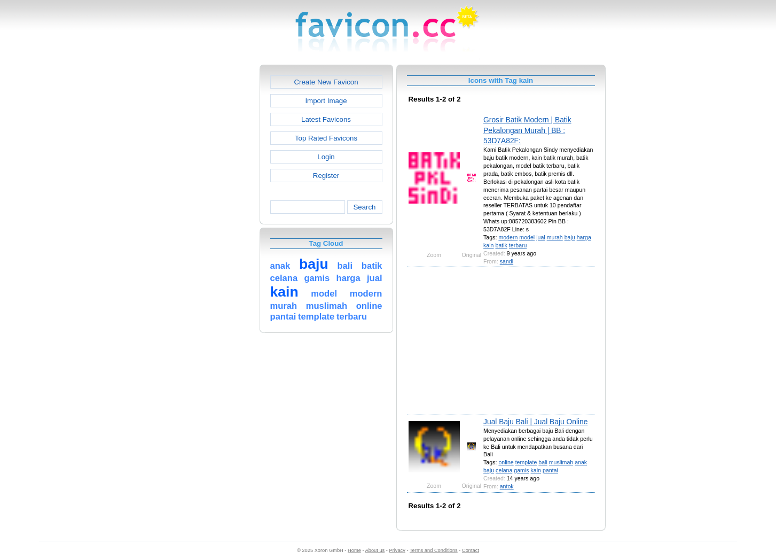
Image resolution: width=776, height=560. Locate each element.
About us (375, 550)
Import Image (326, 101)
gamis (521, 470)
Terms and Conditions (434, 550)
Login (325, 157)
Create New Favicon (326, 82)
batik (501, 245)
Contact (470, 550)
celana (504, 470)
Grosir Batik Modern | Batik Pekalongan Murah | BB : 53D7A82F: (527, 130)
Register (326, 176)
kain (488, 245)
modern (508, 237)
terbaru (518, 245)
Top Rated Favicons (326, 138)
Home (354, 550)
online (505, 462)
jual (540, 237)
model (527, 237)
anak (581, 462)
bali (542, 462)
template (526, 462)
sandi (506, 261)
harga (584, 237)
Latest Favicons (326, 119)
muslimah (561, 462)
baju (570, 237)
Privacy (397, 550)
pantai (550, 470)
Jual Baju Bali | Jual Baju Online (535, 421)
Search (364, 207)
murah (555, 237)
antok (507, 486)
